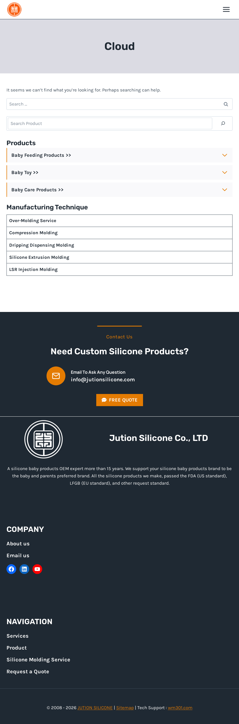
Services (17, 636)
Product (16, 648)
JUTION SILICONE (95, 707)
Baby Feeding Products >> (41, 155)
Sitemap (125, 707)
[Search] (223, 123)
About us (18, 544)
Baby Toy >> (24, 172)
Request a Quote (27, 671)
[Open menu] (226, 9)
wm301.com (180, 707)
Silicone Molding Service (38, 660)
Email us (17, 555)
